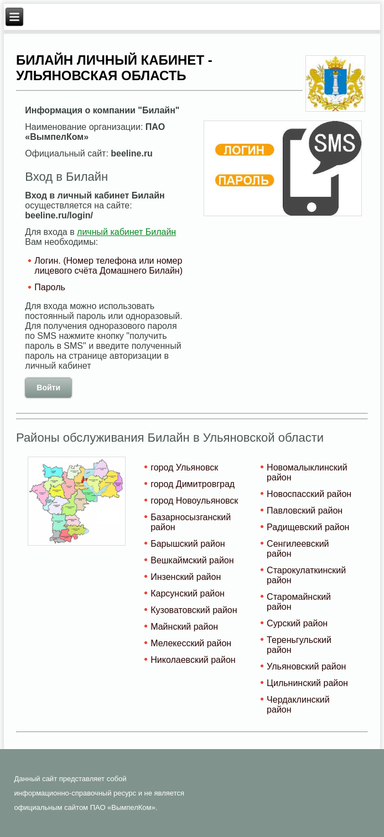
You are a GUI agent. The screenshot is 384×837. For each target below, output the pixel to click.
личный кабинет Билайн (126, 232)
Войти (48, 387)
